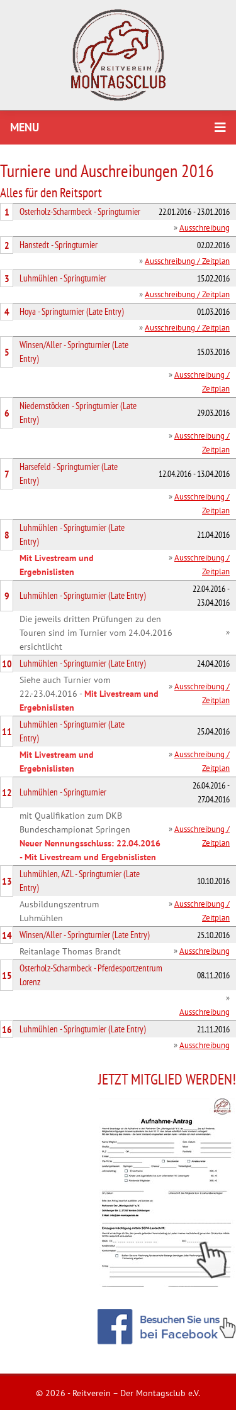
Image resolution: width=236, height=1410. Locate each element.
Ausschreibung (204, 227)
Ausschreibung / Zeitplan (187, 261)
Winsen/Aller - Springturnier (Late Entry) (85, 935)
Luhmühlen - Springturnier (63, 278)
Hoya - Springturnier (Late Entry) (72, 311)
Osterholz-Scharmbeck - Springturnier (80, 211)
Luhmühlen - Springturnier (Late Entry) (83, 595)
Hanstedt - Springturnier (59, 245)
